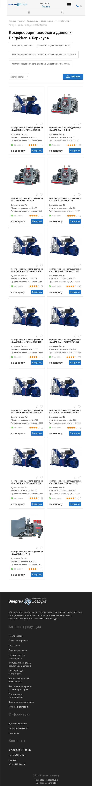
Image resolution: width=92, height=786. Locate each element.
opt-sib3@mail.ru (17, 755)
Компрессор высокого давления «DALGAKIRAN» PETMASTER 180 (65, 340)
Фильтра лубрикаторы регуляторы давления (20, 664)
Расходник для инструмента (16, 672)
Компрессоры (16, 636)
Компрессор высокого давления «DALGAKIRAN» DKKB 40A (65, 199)
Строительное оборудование (16, 696)
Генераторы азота (18, 650)
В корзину (37, 150)
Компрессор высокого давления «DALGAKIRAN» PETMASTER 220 (27, 411)
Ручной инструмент (18, 707)
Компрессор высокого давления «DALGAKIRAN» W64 (27, 552)
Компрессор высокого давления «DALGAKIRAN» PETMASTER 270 (65, 411)
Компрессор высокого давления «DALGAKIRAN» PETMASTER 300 (27, 482)
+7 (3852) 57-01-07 (20, 750)
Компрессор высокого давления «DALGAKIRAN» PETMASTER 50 (65, 482)
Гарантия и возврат (18, 728)
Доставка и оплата (18, 723)
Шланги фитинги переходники (17, 656)
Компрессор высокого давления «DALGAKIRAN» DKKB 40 (27, 199)
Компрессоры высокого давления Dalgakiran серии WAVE (41, 63)
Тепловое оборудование (21, 702)
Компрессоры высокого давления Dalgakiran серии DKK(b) (41, 45)
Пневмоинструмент (18, 640)
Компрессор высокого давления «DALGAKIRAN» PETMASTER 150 (27, 340)
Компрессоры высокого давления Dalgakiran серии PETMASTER (44, 54)
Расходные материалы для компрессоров (20, 688)
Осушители (14, 645)
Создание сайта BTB (46, 783)
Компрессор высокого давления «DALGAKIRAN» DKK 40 (65, 128)
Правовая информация (46, 780)
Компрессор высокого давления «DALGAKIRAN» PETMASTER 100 (27, 270)
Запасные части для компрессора (19, 680)
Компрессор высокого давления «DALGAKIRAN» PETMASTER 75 (27, 128)
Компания (14, 733)
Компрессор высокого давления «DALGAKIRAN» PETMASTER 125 (65, 270)
